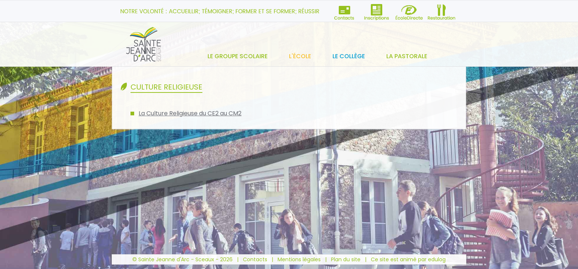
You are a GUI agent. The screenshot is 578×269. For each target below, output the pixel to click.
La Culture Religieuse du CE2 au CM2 (190, 113)
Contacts (255, 259)
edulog (437, 259)
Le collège (348, 56)
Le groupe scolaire (238, 56)
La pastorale (406, 56)
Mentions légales (299, 259)
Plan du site (346, 259)
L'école (300, 56)
